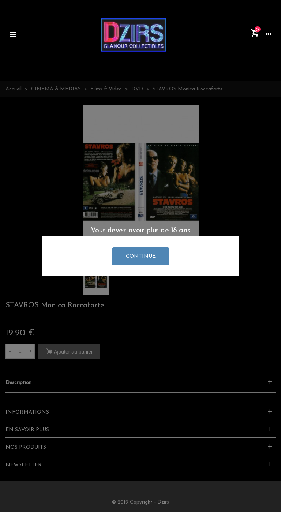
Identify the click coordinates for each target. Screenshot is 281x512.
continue (141, 256)
